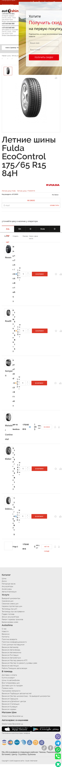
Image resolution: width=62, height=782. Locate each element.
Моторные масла (8, 584)
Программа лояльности (11, 691)
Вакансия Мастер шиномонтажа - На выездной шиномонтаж (26, 696)
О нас (4, 629)
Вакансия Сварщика (10, 699)
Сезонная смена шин (10, 604)
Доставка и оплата (9, 675)
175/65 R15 (14, 274)
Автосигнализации (11, 9)
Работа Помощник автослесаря (14, 668)
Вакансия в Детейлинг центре (14, 701)
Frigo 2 (13, 516)
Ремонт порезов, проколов (12, 619)
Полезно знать (7, 688)
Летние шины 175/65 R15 (26, 191)
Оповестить (54, 205)
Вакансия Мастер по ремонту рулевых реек (19, 663)
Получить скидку (44, 57)
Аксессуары (7, 4)
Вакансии (6, 634)
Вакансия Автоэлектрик (11, 658)
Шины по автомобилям (11, 680)
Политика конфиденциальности (14, 642)
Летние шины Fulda (9, 191)
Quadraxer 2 (13, 468)
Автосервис (7, 14)
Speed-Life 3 (13, 383)
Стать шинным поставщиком (13, 645)
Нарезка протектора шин (12, 606)
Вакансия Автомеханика (11, 652)
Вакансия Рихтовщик (10, 655)
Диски (4, 581)
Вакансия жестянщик (10, 666)
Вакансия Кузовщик (9, 707)
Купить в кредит (8, 678)
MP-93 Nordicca (16, 427)
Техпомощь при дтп (9, 609)
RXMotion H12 (13, 330)
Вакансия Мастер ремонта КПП (14, 660)
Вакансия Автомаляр (10, 647)
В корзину (40, 274)
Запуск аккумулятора (10, 617)
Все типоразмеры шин (11, 683)
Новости (5, 631)
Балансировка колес (10, 622)
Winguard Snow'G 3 (13, 274)
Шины (4, 578)
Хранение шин (7, 601)
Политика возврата (9, 639)
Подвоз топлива (8, 614)
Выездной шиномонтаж (11, 598)
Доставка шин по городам (12, 686)
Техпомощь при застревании (13, 612)
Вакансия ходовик (9, 709)
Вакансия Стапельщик (11, 704)
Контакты (5, 637)
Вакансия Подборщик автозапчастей (16, 693)
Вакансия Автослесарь (11, 650)
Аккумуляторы (7, 586)
